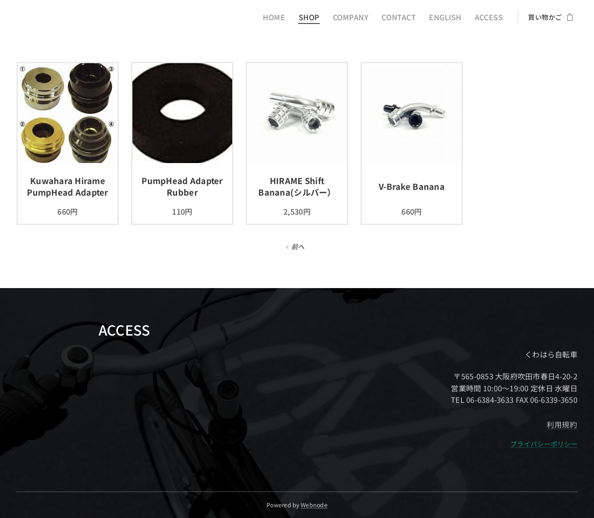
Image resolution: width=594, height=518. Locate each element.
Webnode (314, 505)
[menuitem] (291, 17)
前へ (298, 246)
